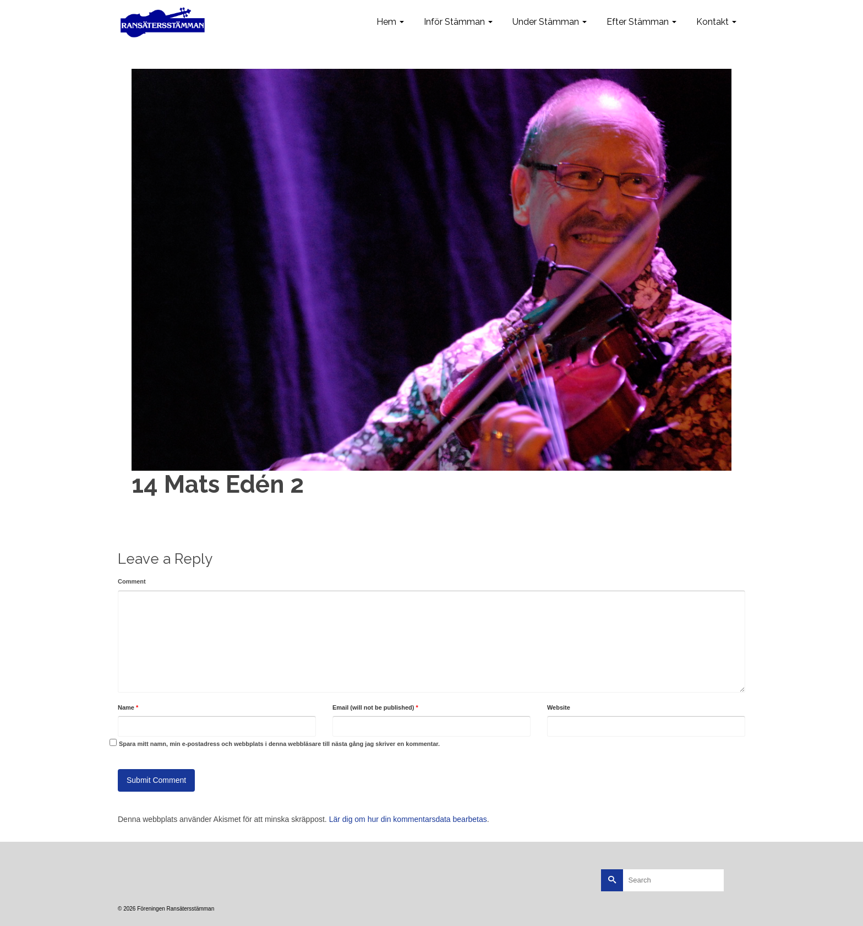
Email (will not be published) (375, 707)
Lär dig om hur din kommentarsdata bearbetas (408, 819)
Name (128, 707)
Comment (132, 581)
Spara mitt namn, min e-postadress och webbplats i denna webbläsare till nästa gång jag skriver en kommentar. (279, 743)
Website (558, 707)
